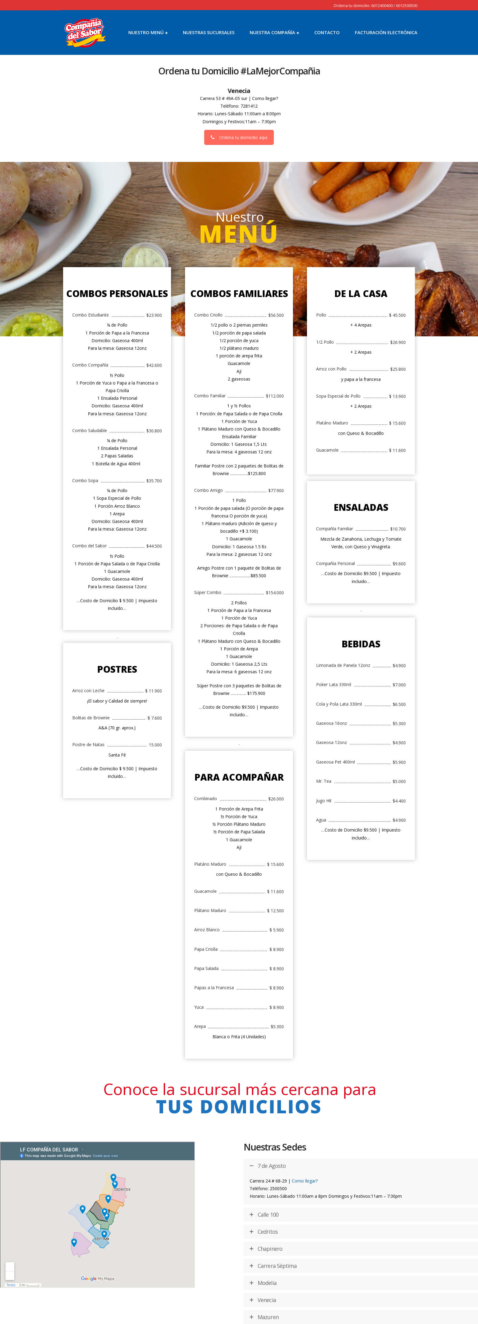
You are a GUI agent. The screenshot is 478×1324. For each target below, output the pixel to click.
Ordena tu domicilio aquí (239, 137)
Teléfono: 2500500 (268, 1188)
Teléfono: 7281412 (239, 106)
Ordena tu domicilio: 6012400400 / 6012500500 (375, 5)
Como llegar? (265, 98)
